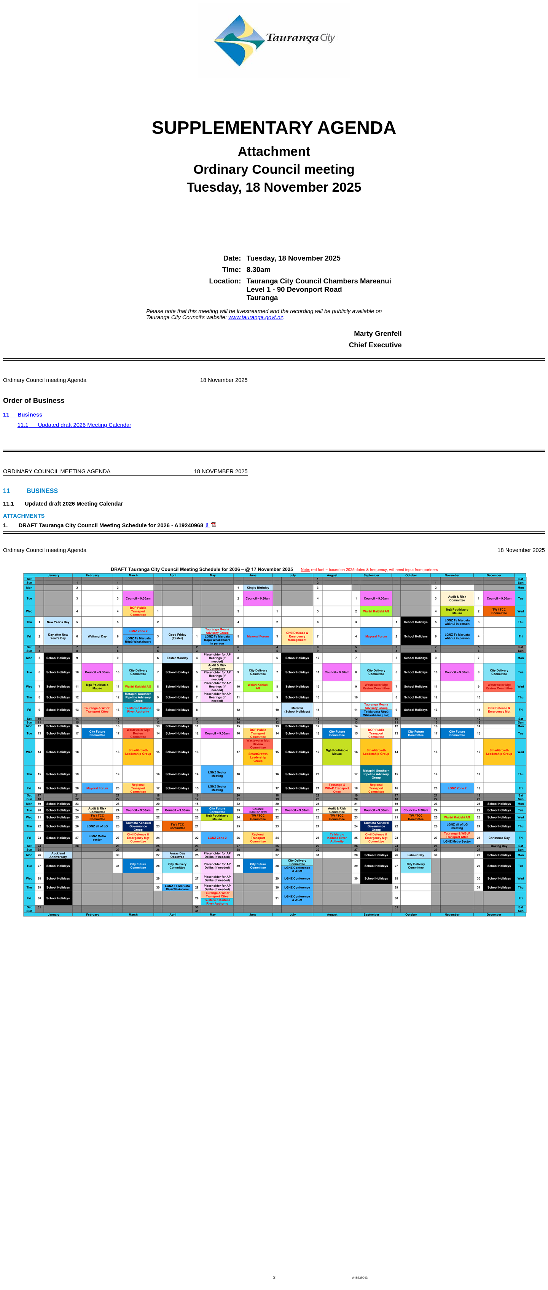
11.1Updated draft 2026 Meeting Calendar (74, 425)
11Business (22, 415)
